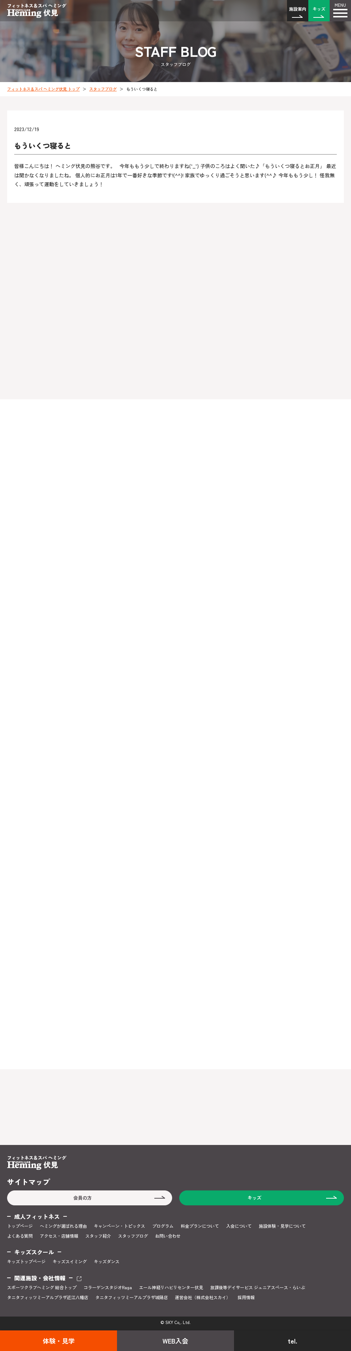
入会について (239, 1226)
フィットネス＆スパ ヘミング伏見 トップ (43, 89)
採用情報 (246, 1297)
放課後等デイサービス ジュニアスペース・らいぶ (257, 1287)
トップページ (20, 1226)
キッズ (319, 9)
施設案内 (297, 9)
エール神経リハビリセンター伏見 (171, 1287)
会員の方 (82, 1197)
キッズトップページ (26, 1261)
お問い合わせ (168, 1236)
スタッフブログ (103, 89)
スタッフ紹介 (98, 1236)
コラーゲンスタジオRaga (108, 1287)
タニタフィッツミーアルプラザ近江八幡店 (47, 1297)
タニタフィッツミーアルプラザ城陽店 (131, 1297)
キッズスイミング (70, 1261)
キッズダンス (106, 1261)
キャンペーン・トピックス (119, 1226)
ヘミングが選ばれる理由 (63, 1226)
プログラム (163, 1226)
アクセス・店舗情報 (59, 1236)
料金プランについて (200, 1226)
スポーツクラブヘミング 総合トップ (41, 1287)
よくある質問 (20, 1236)
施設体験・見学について (282, 1226)
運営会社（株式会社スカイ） (202, 1297)
